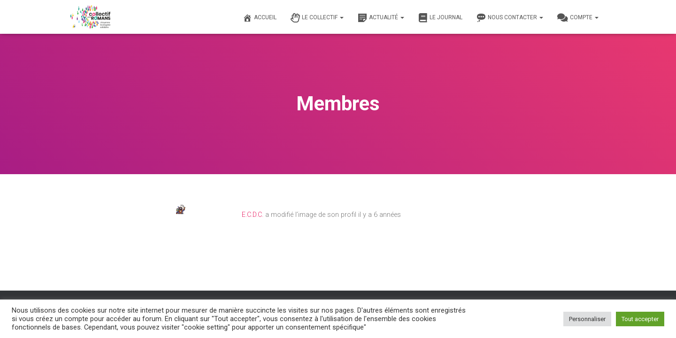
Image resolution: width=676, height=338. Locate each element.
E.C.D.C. (252, 215)
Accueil (260, 18)
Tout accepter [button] (640, 319)
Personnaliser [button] (587, 319)
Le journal (440, 18)
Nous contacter (509, 18)
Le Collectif (317, 18)
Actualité (381, 18)
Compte (578, 18)
